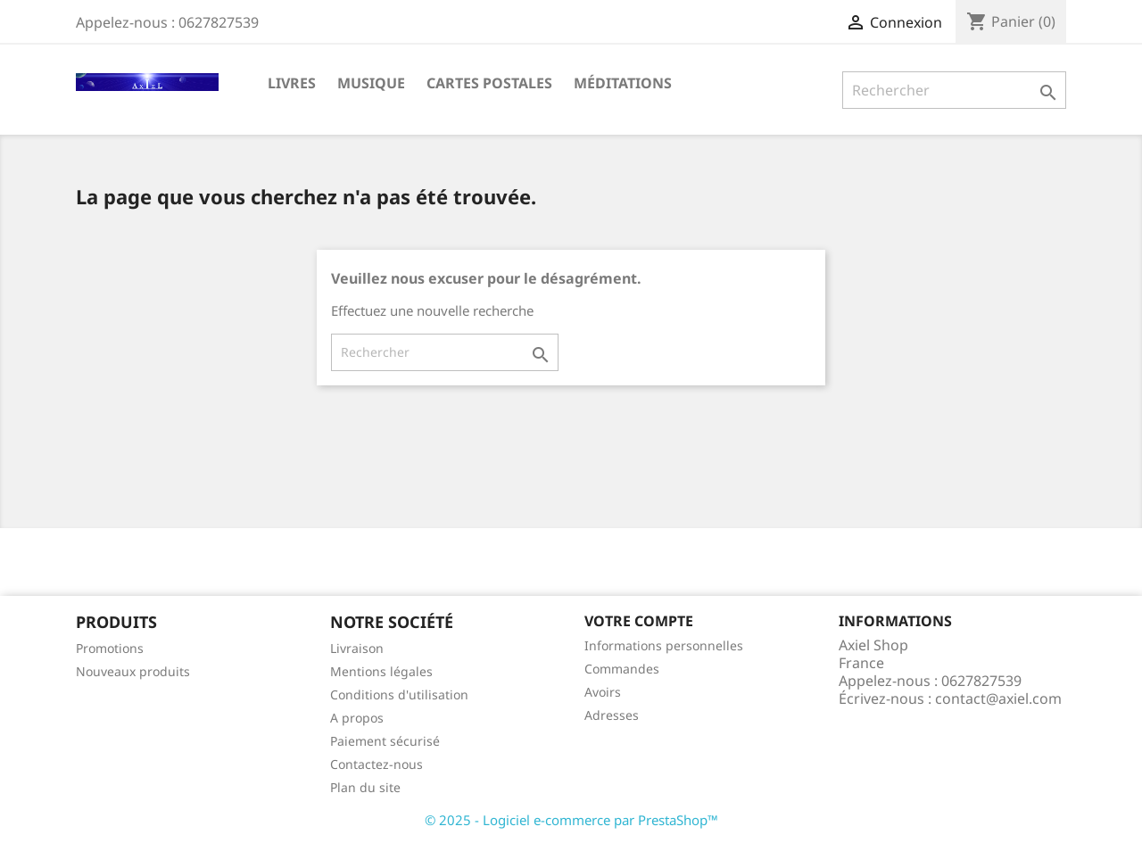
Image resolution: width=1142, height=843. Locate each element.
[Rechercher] (954, 90)
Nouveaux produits (133, 671)
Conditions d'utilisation (399, 694)
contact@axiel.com (998, 698)
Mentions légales (381, 671)
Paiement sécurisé (385, 740)
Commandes (621, 668)
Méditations (623, 83)
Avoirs (602, 691)
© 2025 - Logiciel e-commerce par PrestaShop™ (571, 820)
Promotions (110, 648)
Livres (292, 83)
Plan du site (365, 787)
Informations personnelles (663, 645)
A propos (357, 717)
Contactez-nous (376, 764)
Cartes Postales (489, 83)
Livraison (357, 648)
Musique (371, 83)
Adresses (611, 715)
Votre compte (638, 621)
